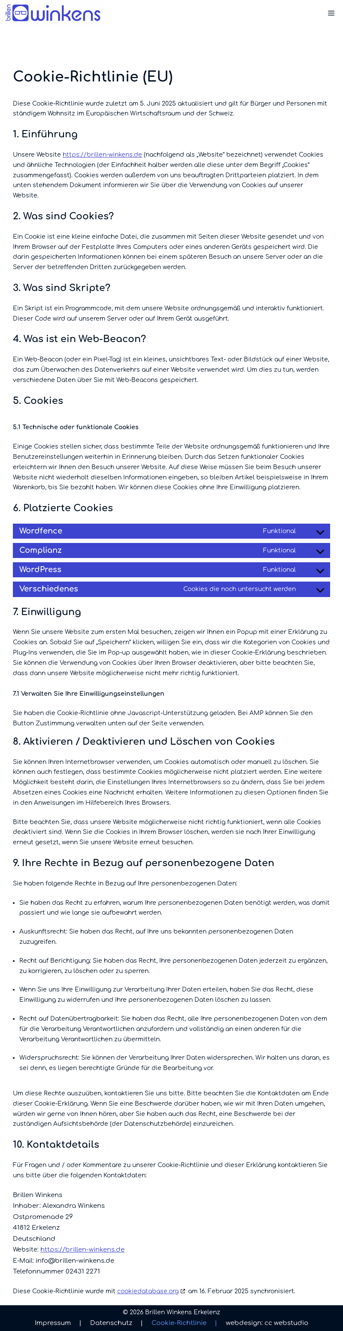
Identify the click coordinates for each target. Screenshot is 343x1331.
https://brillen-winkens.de (102, 155)
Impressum (58, 1323)
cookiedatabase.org (148, 1291)
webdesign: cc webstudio (267, 1323)
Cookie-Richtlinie (184, 1323)
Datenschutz (116, 1323)
